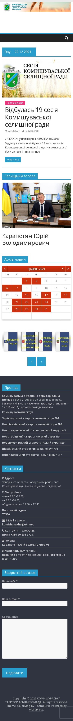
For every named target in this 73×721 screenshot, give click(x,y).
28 (16, 309)
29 (26, 309)
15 (26, 295)
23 (36, 302)
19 (65, 295)
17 (46, 295)
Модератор (32, 130)
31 (46, 309)
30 (36, 309)
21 (16, 302)
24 (46, 302)
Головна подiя (15, 103)
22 (26, 302)
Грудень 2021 (36, 269)
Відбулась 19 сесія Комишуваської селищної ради (31, 117)
